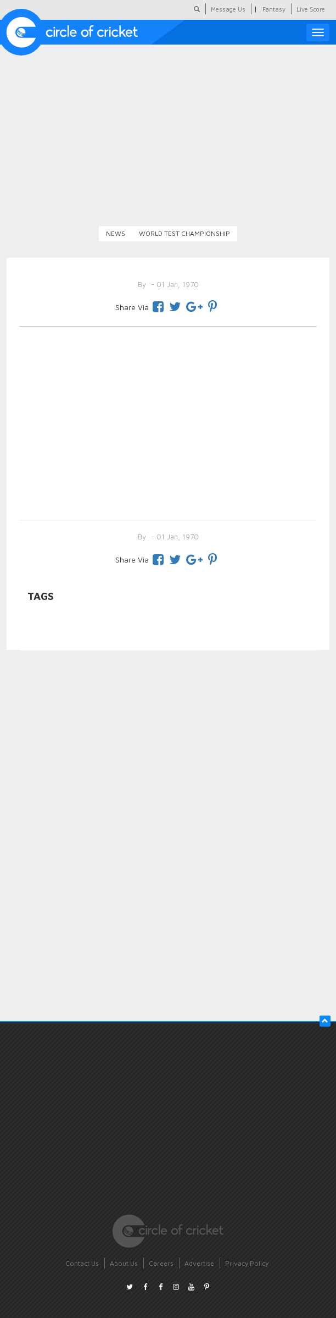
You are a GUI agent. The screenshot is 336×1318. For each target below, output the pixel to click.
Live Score (310, 9)
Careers (161, 1263)
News (115, 233)
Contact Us (82, 1263)
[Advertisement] (168, 421)
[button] (325, 1021)
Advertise (199, 1263)
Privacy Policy (246, 1263)
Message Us (228, 9)
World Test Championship (184, 233)
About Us (124, 1263)
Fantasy (273, 9)
